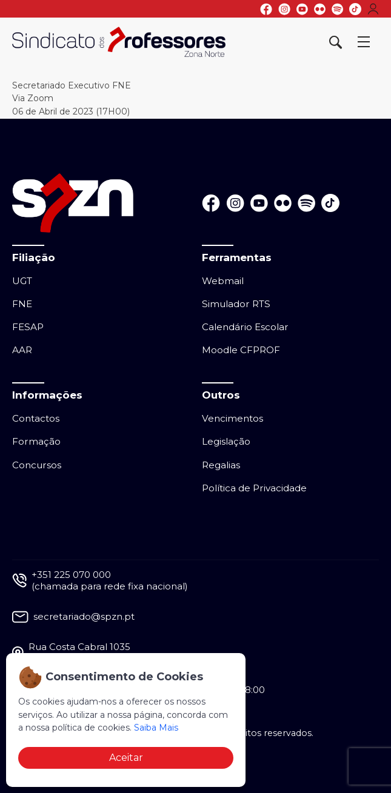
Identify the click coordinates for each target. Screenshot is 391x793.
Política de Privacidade (254, 488)
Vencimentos (232, 418)
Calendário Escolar (245, 327)
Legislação (226, 441)
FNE (22, 304)
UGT (22, 281)
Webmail (223, 281)
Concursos (36, 465)
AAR (22, 350)
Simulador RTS (236, 304)
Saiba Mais (156, 727)
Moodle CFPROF (241, 350)
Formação (36, 441)
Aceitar (126, 757)
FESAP (28, 327)
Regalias (221, 465)
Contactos (35, 418)
